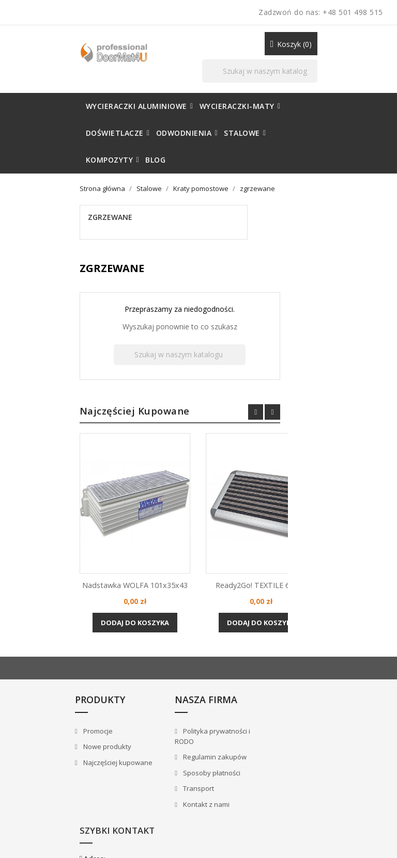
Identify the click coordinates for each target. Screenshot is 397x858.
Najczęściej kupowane (54, 708)
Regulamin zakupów (148, 702)
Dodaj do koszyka (204, 550)
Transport (132, 734)
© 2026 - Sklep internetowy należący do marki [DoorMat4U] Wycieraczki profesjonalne (83, 831)
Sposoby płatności (145, 718)
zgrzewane (43, 179)
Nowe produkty (44, 692)
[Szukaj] (273, 52)
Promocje (34, 676)
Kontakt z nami (140, 750)
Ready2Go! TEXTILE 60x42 (329, 500)
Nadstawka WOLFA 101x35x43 (204, 505)
